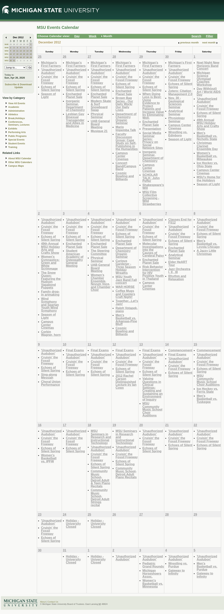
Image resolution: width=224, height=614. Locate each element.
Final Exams (75, 350)
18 (17, 54)
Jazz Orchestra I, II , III (179, 270)
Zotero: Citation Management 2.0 (180, 92)
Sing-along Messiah (49, 376)
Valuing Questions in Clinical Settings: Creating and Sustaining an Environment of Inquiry (152, 389)
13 (24, 51)
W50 (6, 51)
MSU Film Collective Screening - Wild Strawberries (151, 198)
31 (14, 60)
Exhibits (12, 128)
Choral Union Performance (50, 383)
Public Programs (17, 136)
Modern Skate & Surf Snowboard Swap (101, 105)
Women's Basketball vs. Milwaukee (207, 156)
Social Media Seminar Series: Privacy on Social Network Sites (152, 140)
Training (12, 147)
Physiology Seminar (176, 119)
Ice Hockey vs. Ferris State (207, 390)
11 (17, 51)
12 (21, 51)
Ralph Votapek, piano (127, 309)
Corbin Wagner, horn (51, 333)
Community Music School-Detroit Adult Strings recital (100, 497)
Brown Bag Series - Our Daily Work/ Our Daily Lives (124, 104)
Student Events (16, 143)
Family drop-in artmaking (50, 293)
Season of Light (48, 95)
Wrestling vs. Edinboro (177, 133)
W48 (6, 44)
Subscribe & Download (18, 84)
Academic (13, 107)
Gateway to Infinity (176, 572)
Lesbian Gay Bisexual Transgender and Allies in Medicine (75, 120)
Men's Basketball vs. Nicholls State (207, 136)
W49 (6, 47)
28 (21, 44)
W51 (6, 54)
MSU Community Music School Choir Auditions (152, 409)
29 (24, 44)
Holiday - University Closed (73, 523)
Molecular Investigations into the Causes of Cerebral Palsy (153, 249)
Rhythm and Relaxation (177, 277)
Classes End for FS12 (180, 221)
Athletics (13, 114)
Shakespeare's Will (153, 186)
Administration (16, 111)
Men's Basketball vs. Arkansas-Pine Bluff (126, 319)
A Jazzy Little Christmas (206, 252)
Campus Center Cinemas (122, 156)
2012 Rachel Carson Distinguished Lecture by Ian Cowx (126, 381)
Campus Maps (16, 166)
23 (11, 57)
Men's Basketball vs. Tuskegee (207, 399)
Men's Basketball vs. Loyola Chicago (208, 244)
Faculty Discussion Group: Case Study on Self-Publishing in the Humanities (127, 141)
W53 (6, 60)
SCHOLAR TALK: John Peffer (151, 178)
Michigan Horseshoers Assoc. (151, 573)
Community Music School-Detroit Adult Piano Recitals (126, 472)
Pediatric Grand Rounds (153, 565)
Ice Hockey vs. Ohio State (207, 164)
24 (14, 57)
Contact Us (53, 602)
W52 (6, 57)
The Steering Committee (100, 252)
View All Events (16, 103)
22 (31, 54)
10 (14, 51)
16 (11, 54)
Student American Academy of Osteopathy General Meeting (74, 258)
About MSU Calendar (19, 158)
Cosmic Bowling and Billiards (125, 176)
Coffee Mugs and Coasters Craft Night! (125, 294)
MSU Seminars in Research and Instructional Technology (101, 437)
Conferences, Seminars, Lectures (19, 123)
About (43, 602)
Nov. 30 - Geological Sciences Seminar (176, 102)
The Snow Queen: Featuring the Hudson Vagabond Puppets (51, 280)
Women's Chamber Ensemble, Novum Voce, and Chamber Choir (100, 282)
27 (17, 44)
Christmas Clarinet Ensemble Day (207, 146)
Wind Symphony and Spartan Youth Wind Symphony (50, 304)
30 (27, 44)
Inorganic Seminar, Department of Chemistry (75, 105)
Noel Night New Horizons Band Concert (208, 65)
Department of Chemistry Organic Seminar (126, 118)
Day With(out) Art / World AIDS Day (209, 91)
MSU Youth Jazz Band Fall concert (126, 279)
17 (14, 54)
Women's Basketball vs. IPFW (49, 458)
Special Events (16, 139)
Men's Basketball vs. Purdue (207, 566)
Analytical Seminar (175, 112)
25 (11, 44)
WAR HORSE (125, 286)
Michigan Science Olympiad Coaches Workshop (204, 78)
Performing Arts (17, 132)
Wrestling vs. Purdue (177, 565)
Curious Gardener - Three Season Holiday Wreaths (126, 267)
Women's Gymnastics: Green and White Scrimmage (50, 262)
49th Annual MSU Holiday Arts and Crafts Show (208, 124)
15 (31, 51)
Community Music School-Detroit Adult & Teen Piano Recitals (100, 478)
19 (21, 54)
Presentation (151, 128)
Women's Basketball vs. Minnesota (152, 583)
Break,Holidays (16, 118)
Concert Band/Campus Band (126, 166)
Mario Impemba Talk (126, 128)
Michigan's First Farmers (51, 64)
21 (27, 54)
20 (24, 54)
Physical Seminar (97, 115)
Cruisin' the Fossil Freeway (49, 79)
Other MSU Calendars (20, 162)
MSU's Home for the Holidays (208, 178)
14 (27, 51)
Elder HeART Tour (177, 263)
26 (14, 44)
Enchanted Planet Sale (74, 95)
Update (19, 87)
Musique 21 (99, 131)
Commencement (180, 350)
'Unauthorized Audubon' (51, 71)
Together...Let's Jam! (127, 302)
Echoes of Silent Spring (50, 88)
